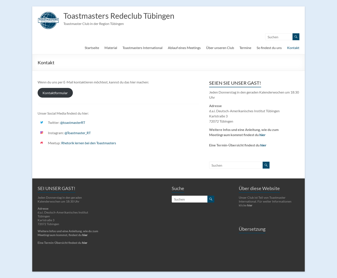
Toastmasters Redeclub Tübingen (118, 15)
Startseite (92, 48)
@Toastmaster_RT (77, 133)
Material (110, 48)
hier (262, 135)
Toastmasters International (142, 48)
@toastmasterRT (72, 122)
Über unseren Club (220, 48)
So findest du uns (269, 48)
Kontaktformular (55, 93)
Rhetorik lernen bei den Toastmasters (88, 143)
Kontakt (293, 48)
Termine (245, 48)
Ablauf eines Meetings (184, 48)
